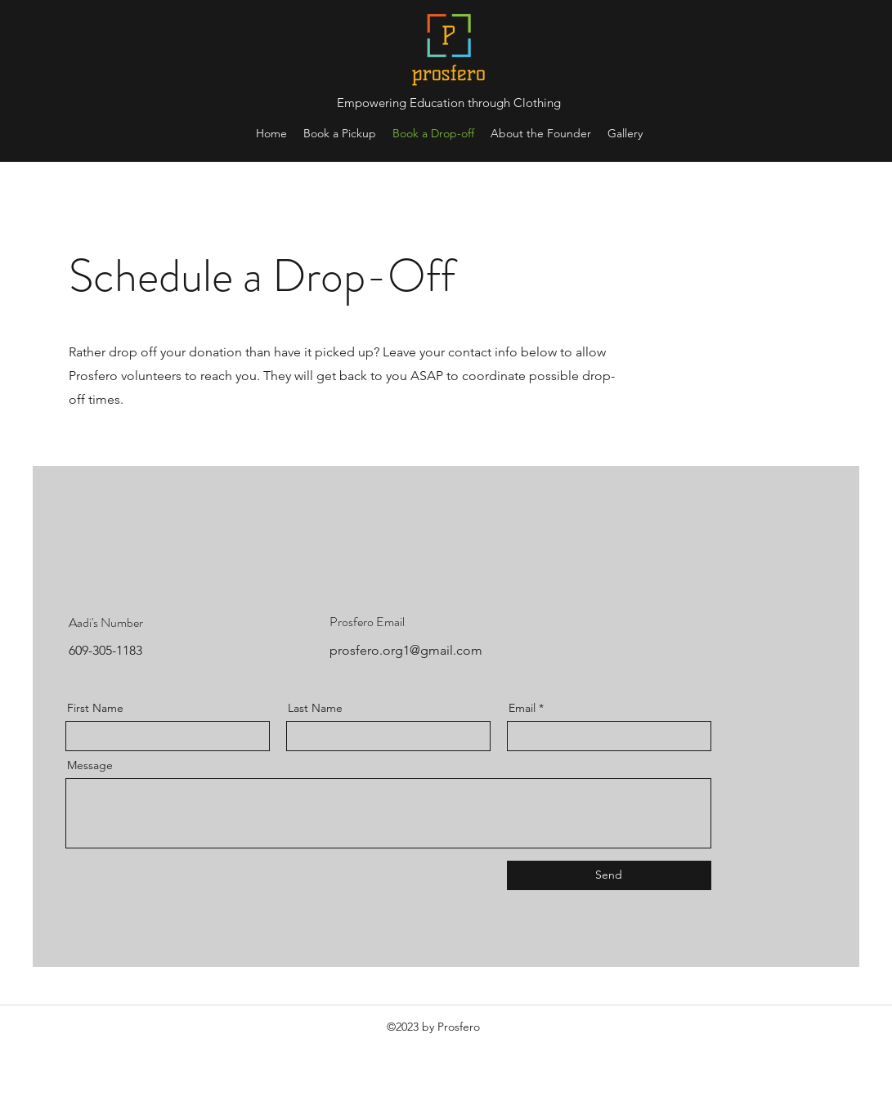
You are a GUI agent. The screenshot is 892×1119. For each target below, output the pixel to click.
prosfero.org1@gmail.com (405, 650)
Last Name (315, 708)
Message (90, 765)
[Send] (609, 875)
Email (522, 708)
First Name (95, 708)
